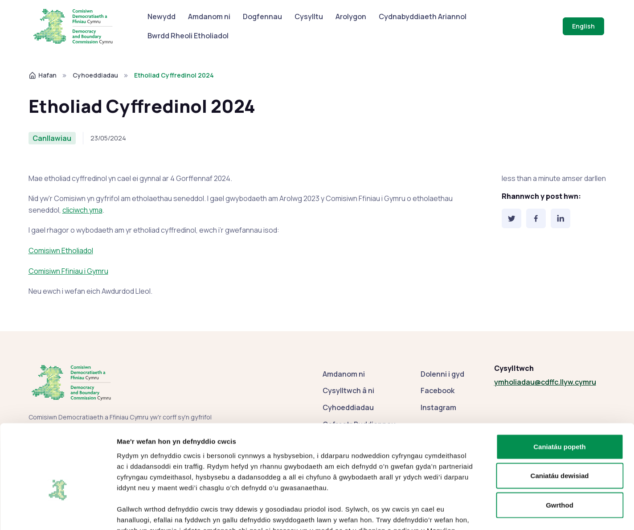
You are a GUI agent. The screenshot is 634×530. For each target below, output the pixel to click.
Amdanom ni (209, 16)
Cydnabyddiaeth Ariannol (422, 16)
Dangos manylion (491, 512)
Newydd (161, 16)
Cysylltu (309, 16)
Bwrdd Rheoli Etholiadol (188, 36)
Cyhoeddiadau (95, 75)
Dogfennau (262, 16)
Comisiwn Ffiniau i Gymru (68, 271)
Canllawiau (52, 138)
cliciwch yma (82, 210)
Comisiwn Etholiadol (61, 250)
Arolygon (350, 16)
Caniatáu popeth (559, 392)
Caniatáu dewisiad (560, 422)
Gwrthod (559, 451)
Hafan (43, 75)
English (583, 26)
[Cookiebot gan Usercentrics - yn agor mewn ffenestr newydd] (58, 512)
